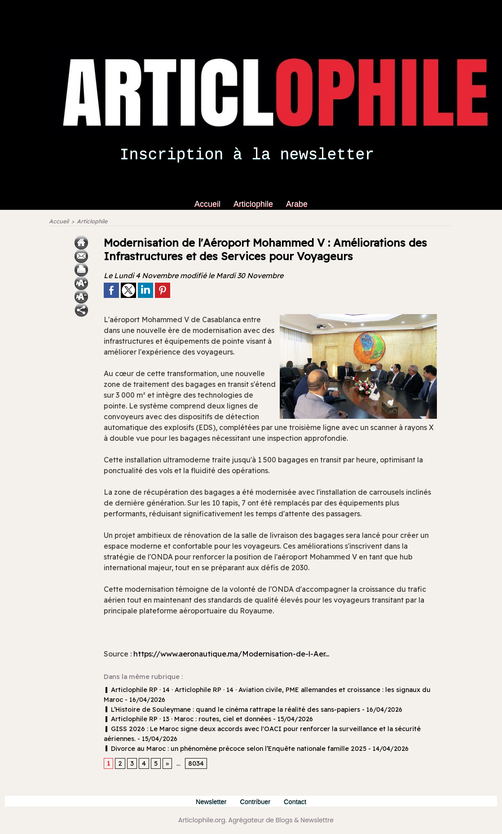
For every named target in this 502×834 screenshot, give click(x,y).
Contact (297, 801)
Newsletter (210, 801)
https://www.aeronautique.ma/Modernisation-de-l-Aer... (240, 654)
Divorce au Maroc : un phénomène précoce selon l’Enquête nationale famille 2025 (228, 748)
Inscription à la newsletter (246, 155)
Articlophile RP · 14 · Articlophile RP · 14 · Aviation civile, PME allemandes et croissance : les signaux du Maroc (269, 691)
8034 (194, 763)
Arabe (297, 204)
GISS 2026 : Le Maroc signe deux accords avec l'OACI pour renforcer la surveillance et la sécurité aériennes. (268, 729)
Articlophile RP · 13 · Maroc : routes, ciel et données (183, 719)
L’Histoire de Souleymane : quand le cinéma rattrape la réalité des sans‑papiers (224, 710)
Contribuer (256, 801)
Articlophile (254, 204)
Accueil (208, 204)
